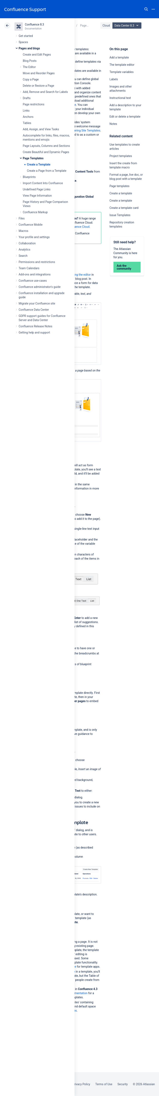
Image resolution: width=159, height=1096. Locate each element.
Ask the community (124, 267)
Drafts (27, 98)
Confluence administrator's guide (39, 287)
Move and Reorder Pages (39, 73)
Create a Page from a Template (46, 170)
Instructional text (120, 98)
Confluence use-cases (33, 280)
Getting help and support (34, 332)
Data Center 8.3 (127, 25)
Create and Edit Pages (37, 54)
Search (146, 9)
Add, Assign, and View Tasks (41, 129)
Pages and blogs (29, 48)
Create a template (121, 193)
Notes (113, 123)
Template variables (122, 72)
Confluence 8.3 (34, 24)
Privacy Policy (81, 1084)
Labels (114, 79)
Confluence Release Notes (35, 326)
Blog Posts (30, 60)
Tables (27, 123)
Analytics (24, 249)
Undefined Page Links (37, 189)
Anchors (28, 116)
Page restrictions (33, 104)
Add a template (119, 57)
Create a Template (38, 164)
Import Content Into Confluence (43, 183)
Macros (23, 231)
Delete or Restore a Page (38, 85)
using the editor (81, 274)
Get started (26, 36)
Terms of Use (103, 1084)
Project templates (121, 156)
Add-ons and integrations (35, 274)
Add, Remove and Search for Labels (45, 92)
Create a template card (124, 207)
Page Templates (33, 158)
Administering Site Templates (81, 130)
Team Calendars (29, 268)
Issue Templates (120, 215)
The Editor (29, 67)
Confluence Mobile (30, 224)
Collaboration (27, 243)
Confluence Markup (35, 212)
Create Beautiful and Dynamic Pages (46, 152)
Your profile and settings (34, 237)
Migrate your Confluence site (37, 303)
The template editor (122, 64)
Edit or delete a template (125, 116)
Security (122, 1084)
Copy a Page (31, 79)
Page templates (120, 186)
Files (22, 218)
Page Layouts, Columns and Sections (46, 145)
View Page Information (37, 195)
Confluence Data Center (34, 309)
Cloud (106, 25)
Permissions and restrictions (37, 262)
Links (26, 110)
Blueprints (29, 177)
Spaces (23, 42)
